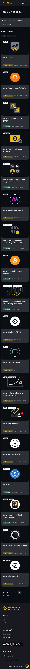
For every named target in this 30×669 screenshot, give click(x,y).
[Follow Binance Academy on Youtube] (11, 651)
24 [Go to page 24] (8, 595)
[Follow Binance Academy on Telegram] (8, 651)
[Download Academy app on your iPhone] (7, 644)
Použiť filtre (12, 20)
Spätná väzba (6, 637)
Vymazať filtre (20, 20)
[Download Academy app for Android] (17, 644)
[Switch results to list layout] (5, 20)
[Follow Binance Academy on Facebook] (3, 651)
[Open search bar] (22, 3)
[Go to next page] (12, 595)
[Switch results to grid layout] (2, 20)
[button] (27, 3)
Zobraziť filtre (7, 24)
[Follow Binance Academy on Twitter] (5, 651)
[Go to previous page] (3, 592)
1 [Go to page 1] (7, 592)
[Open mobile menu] (27, 3)
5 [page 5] (19, 592)
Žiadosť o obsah (7, 634)
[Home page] (7, 3)
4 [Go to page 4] (15, 592)
